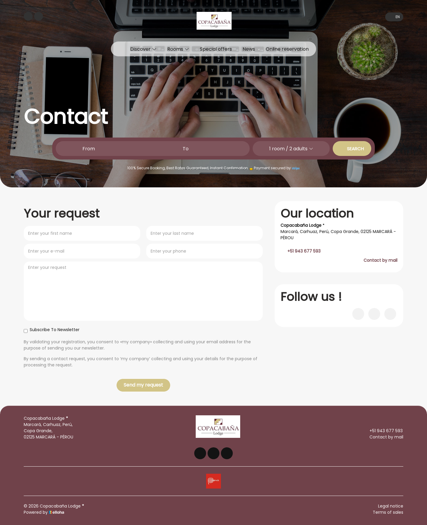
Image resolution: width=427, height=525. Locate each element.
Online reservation (287, 49)
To (186, 148)
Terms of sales (388, 512)
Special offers (216, 49)
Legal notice (390, 506)
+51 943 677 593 (383, 431)
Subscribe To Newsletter (51, 330)
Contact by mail (380, 260)
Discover (143, 49)
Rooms (178, 49)
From (88, 148)
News (249, 49)
